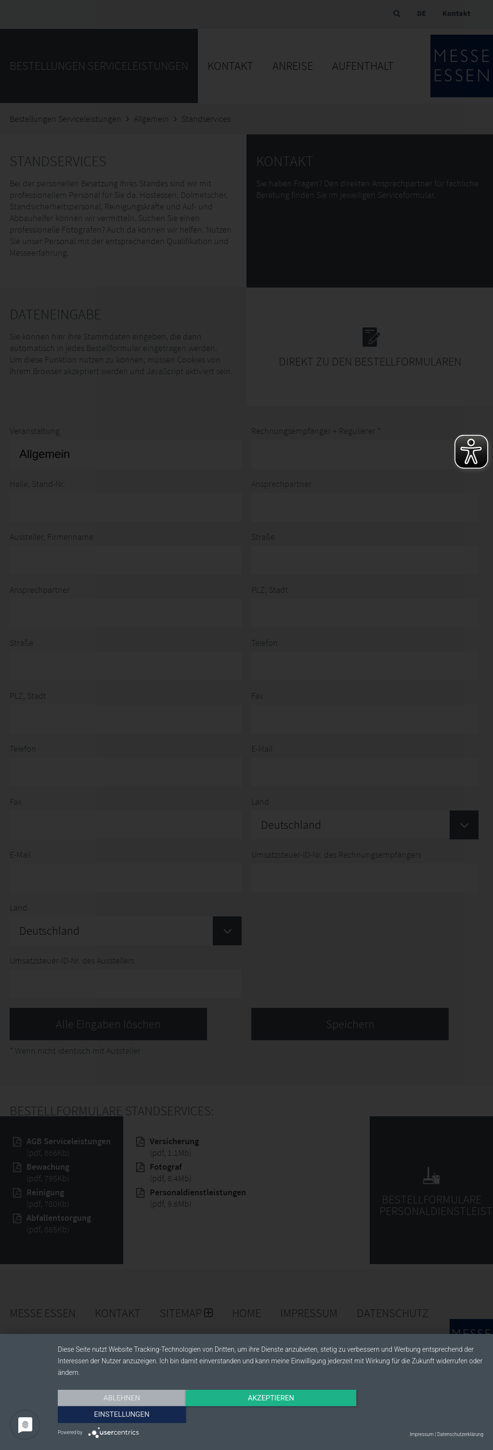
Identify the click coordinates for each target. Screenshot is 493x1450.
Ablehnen (121, 1415)
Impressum (422, 1434)
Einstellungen (419, 1415)
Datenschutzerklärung (460, 1434)
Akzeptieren (270, 1415)
